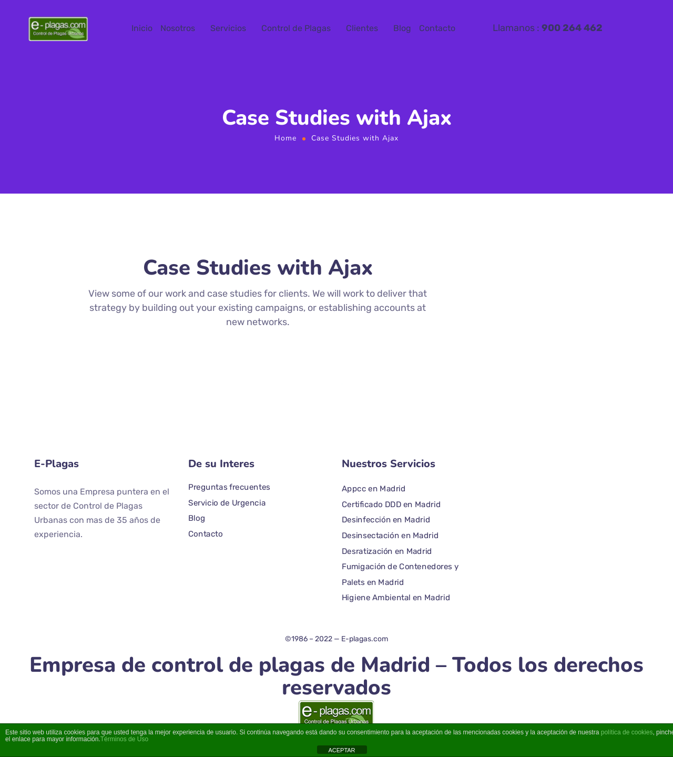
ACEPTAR (341, 750)
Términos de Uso (124, 739)
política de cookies (627, 732)
